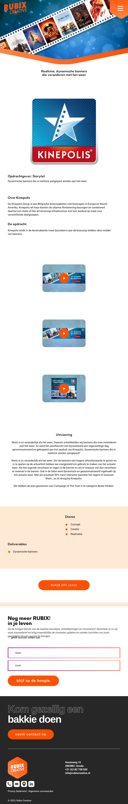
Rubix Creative (23, 800)
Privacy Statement (17, 791)
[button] (120, 12)
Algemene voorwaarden (40, 791)
